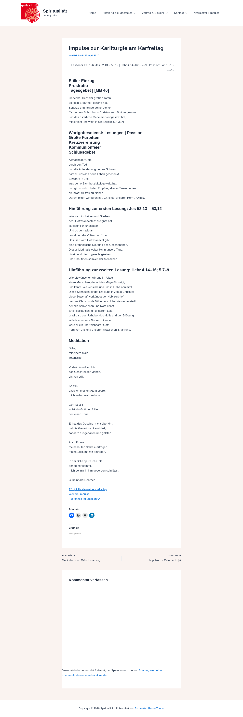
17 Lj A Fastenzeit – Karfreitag (88, 489)
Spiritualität (55, 11)
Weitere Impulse (79, 494)
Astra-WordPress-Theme (150, 708)
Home (95, 13)
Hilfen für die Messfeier (121, 13)
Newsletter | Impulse (207, 13)
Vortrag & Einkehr (156, 13)
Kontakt (181, 13)
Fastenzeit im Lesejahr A (84, 498)
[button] (136, 13)
